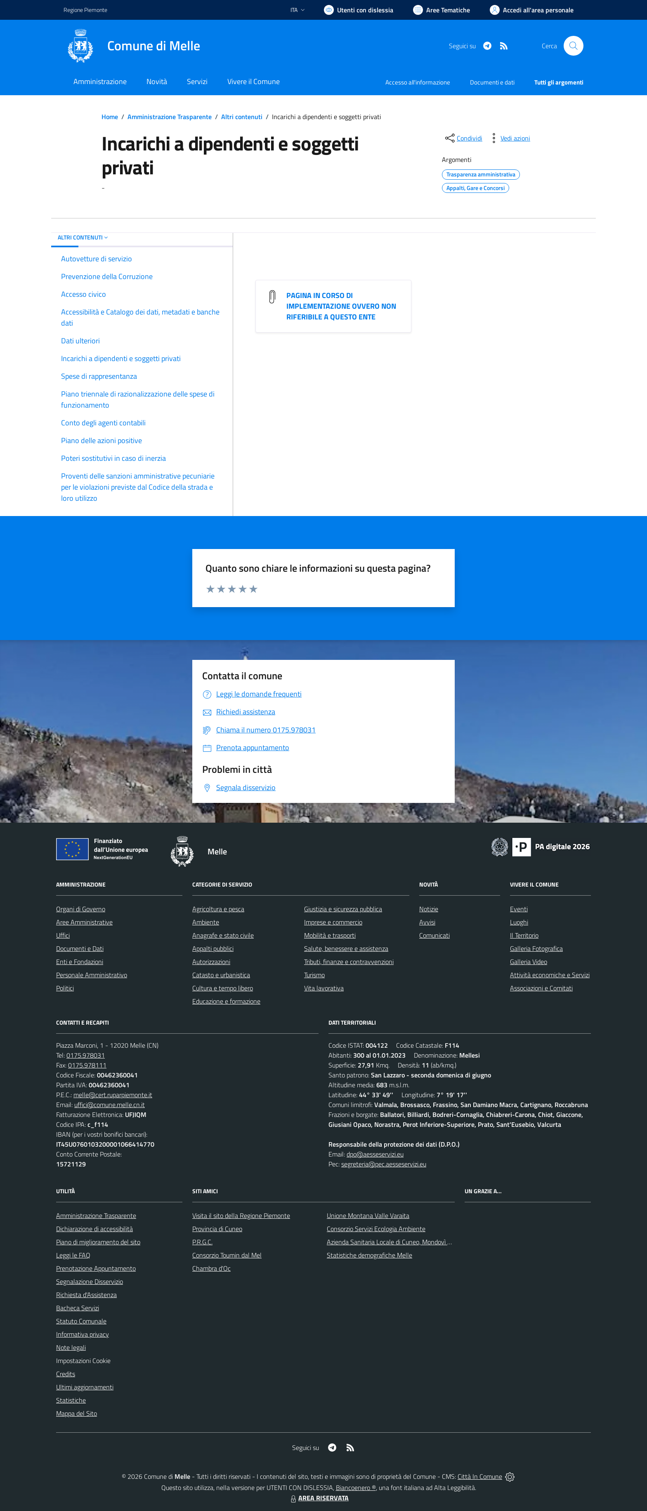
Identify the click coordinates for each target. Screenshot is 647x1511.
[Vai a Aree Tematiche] (441, 10)
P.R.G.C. (202, 1242)
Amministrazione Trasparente (170, 117)
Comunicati (434, 935)
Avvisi (427, 922)
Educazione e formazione (226, 1001)
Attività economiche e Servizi (550, 975)
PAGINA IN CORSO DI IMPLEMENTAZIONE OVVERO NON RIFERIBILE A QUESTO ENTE (341, 306)
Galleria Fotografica (536, 948)
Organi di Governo (80, 909)
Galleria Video (528, 962)
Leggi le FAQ (73, 1255)
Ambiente (205, 922)
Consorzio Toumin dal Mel (227, 1255)
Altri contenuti (241, 117)
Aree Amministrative (84, 922)
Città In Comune (480, 1476)
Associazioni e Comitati (541, 988)
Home (110, 117)
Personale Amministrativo (91, 975)
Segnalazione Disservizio (89, 1281)
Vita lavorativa (324, 988)
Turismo (314, 975)
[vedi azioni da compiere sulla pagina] (509, 138)
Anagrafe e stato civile (223, 935)
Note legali (71, 1347)
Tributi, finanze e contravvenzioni (349, 962)
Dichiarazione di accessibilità (94, 1229)
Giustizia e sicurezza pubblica (343, 909)
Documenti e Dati (80, 948)
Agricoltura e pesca (218, 909)
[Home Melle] (132, 46)
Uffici (63, 935)
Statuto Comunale (81, 1321)
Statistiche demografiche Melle (369, 1255)
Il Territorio (524, 935)
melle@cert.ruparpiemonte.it (112, 1095)
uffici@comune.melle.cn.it (109, 1105)
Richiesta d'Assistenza (86, 1295)
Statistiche (71, 1400)
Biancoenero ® (356, 1487)
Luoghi (519, 922)
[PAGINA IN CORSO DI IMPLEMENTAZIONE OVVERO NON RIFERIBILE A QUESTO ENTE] (272, 296)
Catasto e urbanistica (221, 975)
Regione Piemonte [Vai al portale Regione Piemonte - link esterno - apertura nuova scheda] (85, 9)
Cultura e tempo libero (222, 988)
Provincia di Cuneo (217, 1229)
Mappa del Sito (76, 1413)
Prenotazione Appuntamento (96, 1268)
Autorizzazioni (211, 962)
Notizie (428, 909)
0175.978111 (87, 1065)
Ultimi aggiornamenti (84, 1387)
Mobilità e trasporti (330, 935)
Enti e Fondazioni (79, 962)
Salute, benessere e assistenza (346, 948)
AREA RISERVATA (318, 1498)
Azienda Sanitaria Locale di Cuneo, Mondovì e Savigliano (403, 1242)
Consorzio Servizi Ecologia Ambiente (376, 1229)
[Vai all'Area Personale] (531, 10)
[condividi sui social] (463, 138)
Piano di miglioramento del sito (98, 1242)
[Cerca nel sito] (573, 46)
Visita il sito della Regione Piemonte (241, 1215)
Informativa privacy (82, 1334)
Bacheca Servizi (77, 1308)
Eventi (519, 909)
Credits (65, 1374)
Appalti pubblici (213, 948)
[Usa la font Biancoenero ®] (358, 10)
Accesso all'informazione (417, 82)
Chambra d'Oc (211, 1268)
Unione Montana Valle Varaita (368, 1215)
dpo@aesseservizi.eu (375, 1154)
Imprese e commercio (333, 922)
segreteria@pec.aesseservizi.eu (383, 1164)
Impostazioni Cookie (83, 1361)
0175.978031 (85, 1055)
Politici (65, 988)
